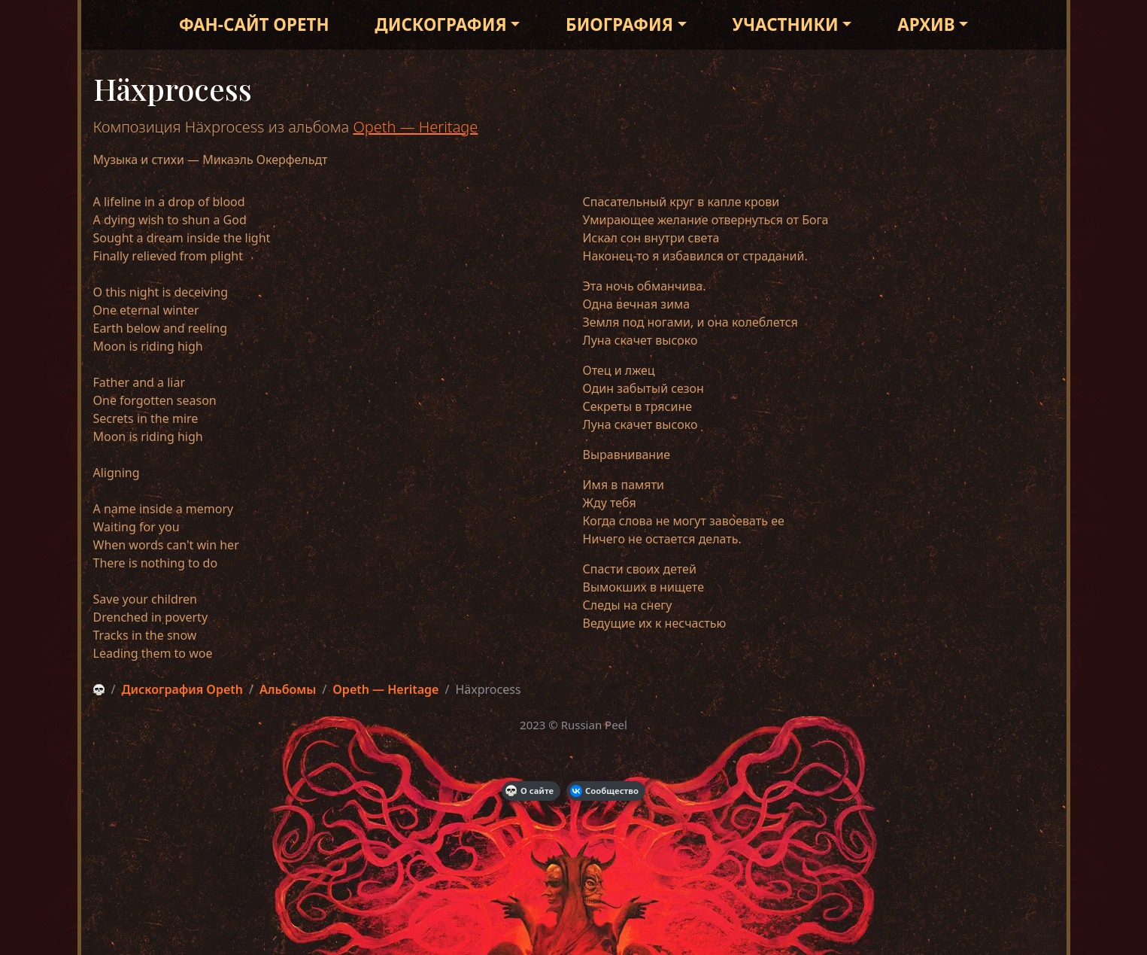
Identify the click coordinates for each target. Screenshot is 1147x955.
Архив (925, 24)
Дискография (440, 24)
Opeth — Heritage (415, 127)
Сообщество (604, 791)
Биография (619, 24)
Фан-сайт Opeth (254, 24)
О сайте (529, 791)
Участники (786, 24)
